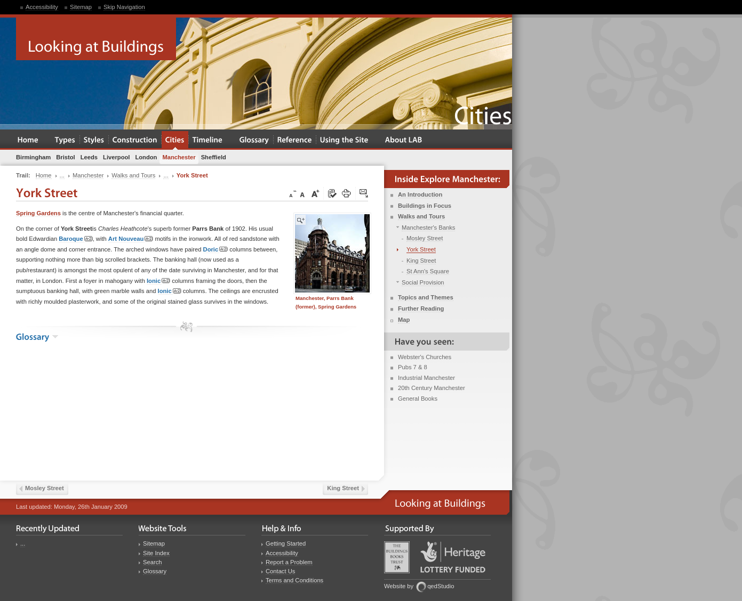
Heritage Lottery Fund (452, 557)
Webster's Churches (424, 357)
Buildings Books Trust (397, 557)
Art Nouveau (131, 238)
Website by (398, 586)
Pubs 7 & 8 (412, 367)
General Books (417, 398)
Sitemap (81, 7)
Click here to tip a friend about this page (364, 194)
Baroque (75, 238)
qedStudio (440, 586)
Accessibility (42, 7)
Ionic (158, 281)
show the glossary (55, 336)
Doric (215, 249)
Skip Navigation (124, 7)
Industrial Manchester (426, 378)
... (22, 543)
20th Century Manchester (431, 388)
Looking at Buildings (96, 39)
